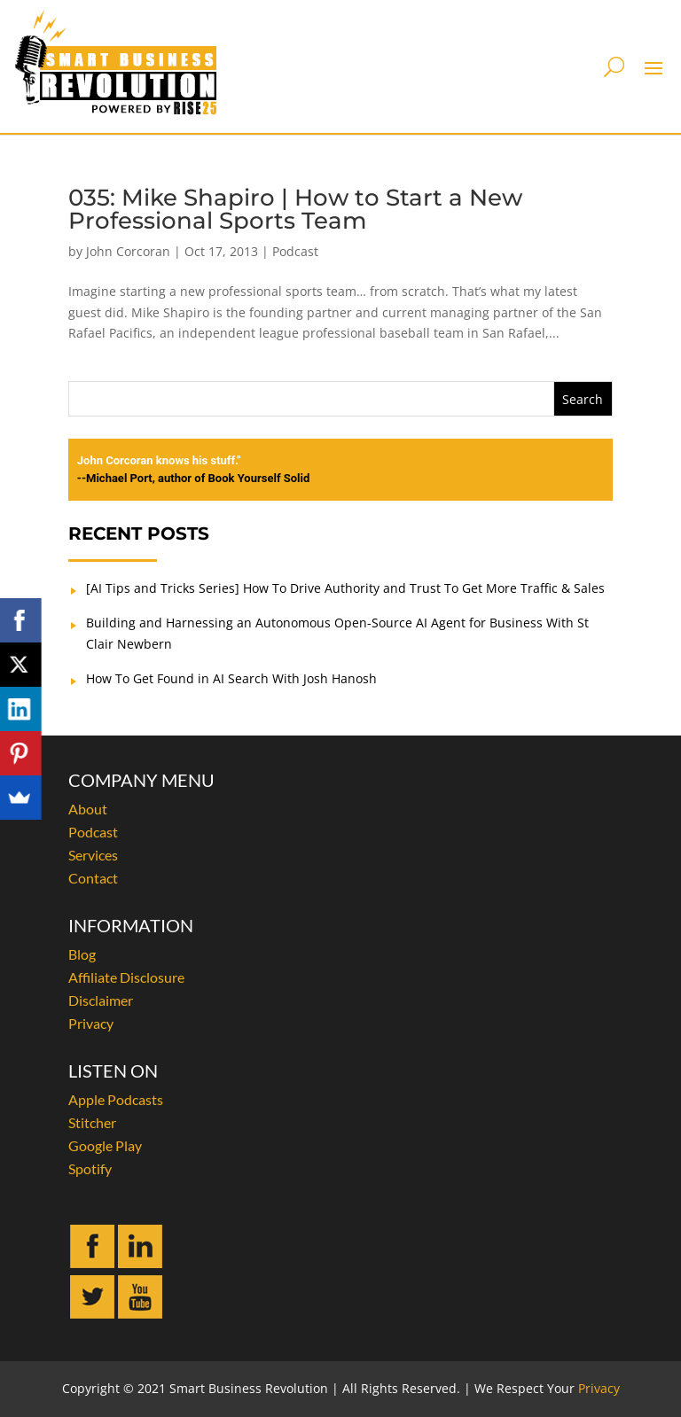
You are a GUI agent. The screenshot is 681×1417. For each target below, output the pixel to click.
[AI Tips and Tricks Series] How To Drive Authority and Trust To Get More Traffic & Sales (345, 588)
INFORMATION (130, 925)
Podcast (295, 251)
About (87, 808)
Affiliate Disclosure (126, 977)
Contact (93, 877)
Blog (82, 954)
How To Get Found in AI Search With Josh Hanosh (231, 678)
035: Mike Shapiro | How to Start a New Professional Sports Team (295, 209)
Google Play (105, 1145)
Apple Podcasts (115, 1099)
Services (93, 854)
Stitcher (92, 1122)
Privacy (91, 1023)
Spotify (90, 1168)
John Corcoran (128, 251)
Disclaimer (100, 1000)
